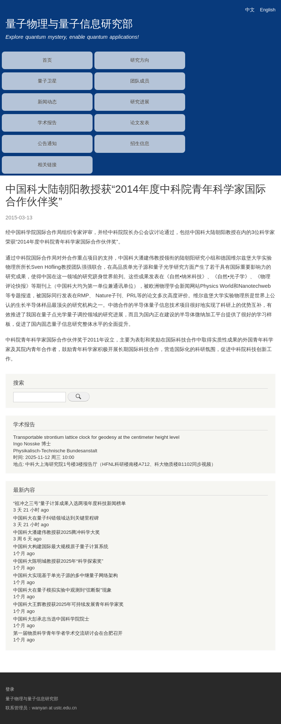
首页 (47, 60)
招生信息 (139, 143)
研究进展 (139, 102)
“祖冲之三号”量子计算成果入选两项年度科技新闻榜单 (69, 503)
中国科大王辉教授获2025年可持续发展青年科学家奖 (68, 604)
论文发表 (139, 122)
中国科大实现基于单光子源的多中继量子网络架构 (65, 575)
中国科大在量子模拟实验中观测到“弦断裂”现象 (62, 590)
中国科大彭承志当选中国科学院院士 (51, 619)
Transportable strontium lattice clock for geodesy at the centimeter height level (96, 437)
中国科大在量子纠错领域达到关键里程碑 (56, 518)
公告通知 (47, 143)
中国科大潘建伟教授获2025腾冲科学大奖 (56, 532)
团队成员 (139, 81)
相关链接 (47, 164)
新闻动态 (47, 102)
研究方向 (139, 60)
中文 (250, 9)
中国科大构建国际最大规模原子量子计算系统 (60, 546)
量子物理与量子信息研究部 (69, 24)
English (268, 9)
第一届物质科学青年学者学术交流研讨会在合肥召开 (68, 633)
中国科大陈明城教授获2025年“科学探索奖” (58, 561)
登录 (9, 689)
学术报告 (47, 122)
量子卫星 (47, 81)
